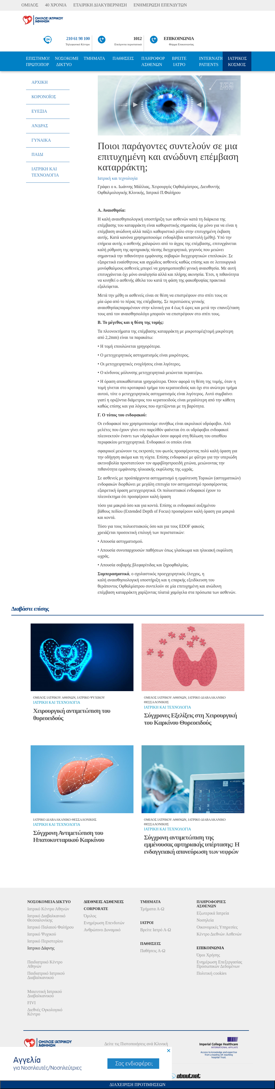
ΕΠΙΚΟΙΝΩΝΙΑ (179, 38)
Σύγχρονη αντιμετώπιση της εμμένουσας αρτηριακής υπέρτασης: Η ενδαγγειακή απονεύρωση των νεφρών (191, 844)
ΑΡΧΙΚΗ (39, 82)
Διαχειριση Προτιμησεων (137, 1084)
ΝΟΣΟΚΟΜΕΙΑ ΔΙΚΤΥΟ (66, 61)
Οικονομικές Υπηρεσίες (217, 927)
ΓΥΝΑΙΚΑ (41, 140)
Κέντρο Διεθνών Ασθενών (219, 934)
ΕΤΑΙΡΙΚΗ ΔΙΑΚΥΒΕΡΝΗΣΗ (100, 5)
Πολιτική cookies (211, 973)
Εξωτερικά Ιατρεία (213, 913)
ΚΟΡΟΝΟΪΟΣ (43, 96)
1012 (137, 38)
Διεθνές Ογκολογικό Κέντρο (44, 1011)
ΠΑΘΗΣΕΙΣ (123, 58)
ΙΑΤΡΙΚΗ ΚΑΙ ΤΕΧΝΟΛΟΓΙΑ (45, 172)
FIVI (31, 1002)
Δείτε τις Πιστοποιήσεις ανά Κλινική (136, 1044)
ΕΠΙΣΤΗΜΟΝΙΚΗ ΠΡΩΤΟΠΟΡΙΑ (37, 61)
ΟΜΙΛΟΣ (29, 5)
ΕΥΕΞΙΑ (39, 111)
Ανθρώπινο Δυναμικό (102, 929)
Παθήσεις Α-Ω (152, 950)
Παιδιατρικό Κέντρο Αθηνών (45, 964)
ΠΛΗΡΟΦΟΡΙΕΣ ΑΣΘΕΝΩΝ (153, 61)
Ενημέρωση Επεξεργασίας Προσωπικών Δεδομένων (219, 964)
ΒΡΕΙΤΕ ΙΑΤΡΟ (179, 61)
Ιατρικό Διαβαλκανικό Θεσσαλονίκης (46, 918)
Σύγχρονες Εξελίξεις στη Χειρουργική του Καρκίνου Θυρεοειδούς (190, 719)
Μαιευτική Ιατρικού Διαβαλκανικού (44, 993)
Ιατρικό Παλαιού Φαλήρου (50, 927)
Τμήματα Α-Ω (152, 909)
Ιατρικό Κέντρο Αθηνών (48, 909)
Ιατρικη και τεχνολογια (56, 703)
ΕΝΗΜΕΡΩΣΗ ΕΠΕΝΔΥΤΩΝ (160, 5)
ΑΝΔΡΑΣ (39, 125)
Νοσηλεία (205, 920)
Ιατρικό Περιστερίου (45, 941)
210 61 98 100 (78, 38)
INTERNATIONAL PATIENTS (210, 61)
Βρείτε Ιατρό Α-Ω (155, 929)
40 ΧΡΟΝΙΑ (56, 5)
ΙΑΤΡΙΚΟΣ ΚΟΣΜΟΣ (237, 61)
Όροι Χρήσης (208, 955)
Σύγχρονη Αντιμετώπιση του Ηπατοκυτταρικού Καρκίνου (68, 836)
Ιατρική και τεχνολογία (118, 178)
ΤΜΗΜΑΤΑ (94, 58)
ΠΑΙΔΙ (37, 154)
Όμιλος (90, 916)
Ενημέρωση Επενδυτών (104, 923)
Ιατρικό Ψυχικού (41, 934)
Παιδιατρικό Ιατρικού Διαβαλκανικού (46, 975)
